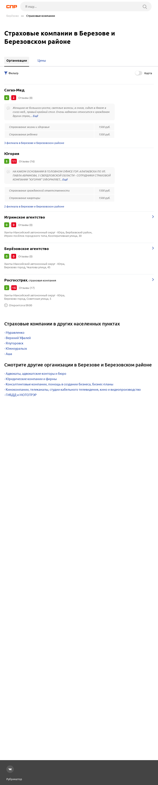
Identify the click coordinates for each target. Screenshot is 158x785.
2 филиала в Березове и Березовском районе (34, 206)
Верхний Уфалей (18, 337)
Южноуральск (16, 348)
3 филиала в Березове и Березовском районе (34, 143)
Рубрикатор (14, 779)
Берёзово (12, 15)
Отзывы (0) (25, 225)
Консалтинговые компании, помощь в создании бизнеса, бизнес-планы (59, 384)
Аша (9, 353)
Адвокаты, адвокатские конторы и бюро (36, 373)
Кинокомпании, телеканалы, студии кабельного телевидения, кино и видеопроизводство (73, 389)
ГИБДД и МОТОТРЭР (21, 394)
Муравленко (15, 332)
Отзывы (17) (27, 288)
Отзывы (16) (27, 161)
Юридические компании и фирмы (31, 378)
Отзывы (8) (25, 97)
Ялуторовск (14, 343)
